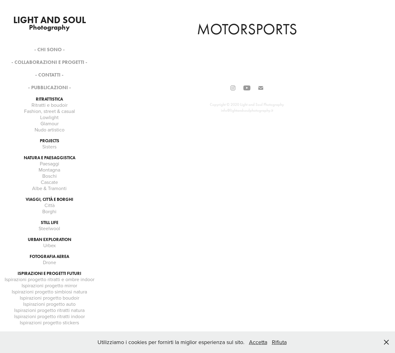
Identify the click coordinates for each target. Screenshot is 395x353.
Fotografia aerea (49, 256)
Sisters (49, 146)
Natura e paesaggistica (49, 157)
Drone (49, 262)
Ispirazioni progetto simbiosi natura (49, 291)
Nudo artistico (49, 129)
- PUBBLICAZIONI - (49, 87)
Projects (49, 140)
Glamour (49, 123)
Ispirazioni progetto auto (49, 304)
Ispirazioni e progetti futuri (49, 273)
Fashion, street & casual (49, 111)
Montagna (49, 169)
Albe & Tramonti (49, 188)
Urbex (49, 245)
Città (49, 205)
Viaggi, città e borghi (49, 199)
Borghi (49, 211)
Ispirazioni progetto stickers (49, 322)
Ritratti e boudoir (49, 105)
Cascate (49, 182)
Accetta (258, 342)
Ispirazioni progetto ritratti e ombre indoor (49, 279)
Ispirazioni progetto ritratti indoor (49, 316)
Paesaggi (49, 163)
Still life (49, 222)
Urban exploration (49, 239)
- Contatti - (49, 75)
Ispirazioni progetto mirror (49, 285)
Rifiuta (279, 342)
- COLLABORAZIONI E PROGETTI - (49, 62)
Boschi (49, 175)
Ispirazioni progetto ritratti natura (49, 310)
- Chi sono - (49, 49)
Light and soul (49, 20)
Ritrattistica (49, 99)
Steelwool (49, 228)
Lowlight (49, 117)
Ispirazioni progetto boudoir (49, 297)
